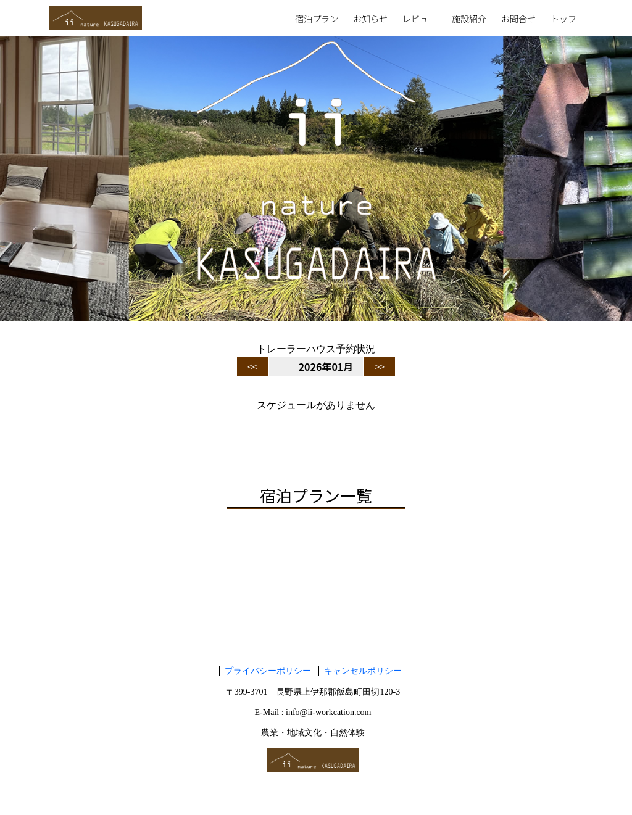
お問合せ (518, 19)
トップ (563, 19)
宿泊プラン (316, 19)
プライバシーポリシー (268, 671)
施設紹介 (469, 19)
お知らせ (370, 19)
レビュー (419, 19)
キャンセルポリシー (363, 671)
